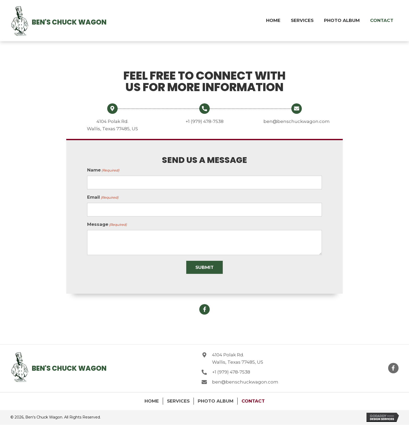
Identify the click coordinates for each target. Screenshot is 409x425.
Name (103, 170)
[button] (204, 308)
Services (178, 400)
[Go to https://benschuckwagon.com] (19, 22)
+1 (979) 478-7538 (204, 121)
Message (107, 224)
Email (102, 197)
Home (152, 400)
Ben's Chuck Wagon (69, 22)
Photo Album (215, 400)
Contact (253, 400)
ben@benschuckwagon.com (296, 121)
